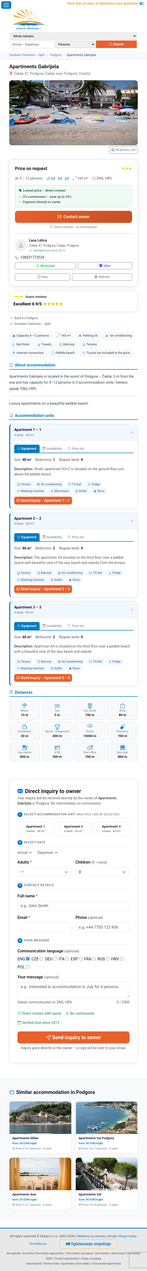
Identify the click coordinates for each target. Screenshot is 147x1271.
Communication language (48, 951)
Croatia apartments (66, 1258)
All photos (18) (123, 150)
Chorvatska (102, 1253)
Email (23, 917)
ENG (23, 959)
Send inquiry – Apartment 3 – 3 (43, 678)
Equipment (26, 448)
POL (23, 967)
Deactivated (33, 1263)
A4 (53, 178)
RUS (103, 959)
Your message (38, 977)
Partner (48, 1263)
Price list (76, 448)
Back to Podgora (24, 318)
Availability (52, 448)
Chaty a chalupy (91, 1258)
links (56, 1263)
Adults (24, 862)
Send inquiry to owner (73, 1037)
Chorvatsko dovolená (79, 1253)
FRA (90, 959)
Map (42, 277)
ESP (76, 959)
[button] (73, 301)
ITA (64, 959)
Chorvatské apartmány (106, 1263)
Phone (89, 917)
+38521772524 (29, 257)
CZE (37, 959)
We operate (13, 1253)
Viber (105, 266)
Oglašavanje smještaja (88, 1243)
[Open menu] (6, 5)
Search (116, 44)
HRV (117, 959)
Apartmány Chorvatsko (75, 1263)
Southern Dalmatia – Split (27, 55)
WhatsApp (45, 266)
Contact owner (73, 216)
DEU (51, 959)
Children (91, 862)
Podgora (56, 55)
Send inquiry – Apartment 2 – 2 (43, 589)
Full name (27, 896)
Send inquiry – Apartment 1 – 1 (43, 500)
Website (102, 277)
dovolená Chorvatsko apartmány (43, 1253)
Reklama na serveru (91, 1236)
